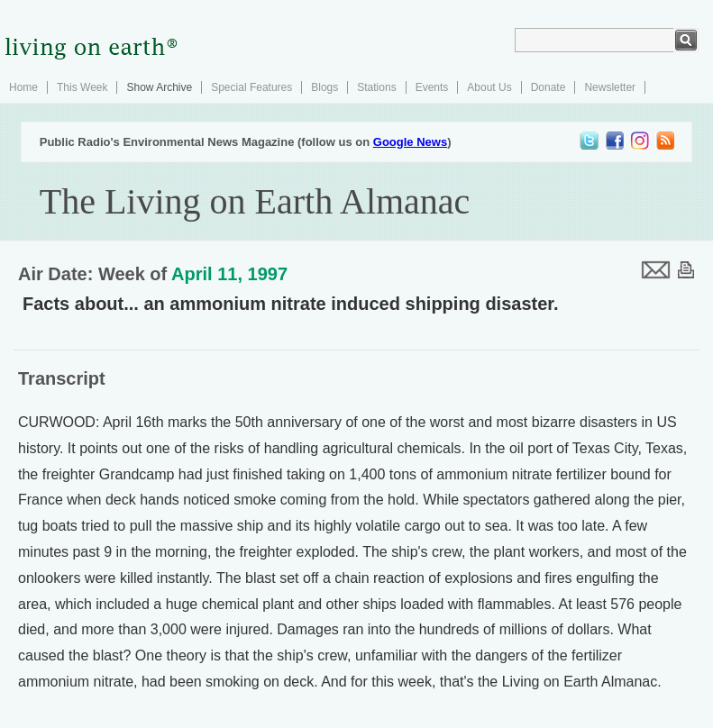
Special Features (251, 87)
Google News (410, 142)
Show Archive (159, 87)
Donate (548, 87)
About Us (489, 87)
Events (432, 87)
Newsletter (609, 87)
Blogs (324, 87)
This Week (82, 87)
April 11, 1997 (229, 274)
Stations (376, 87)
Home (23, 87)
